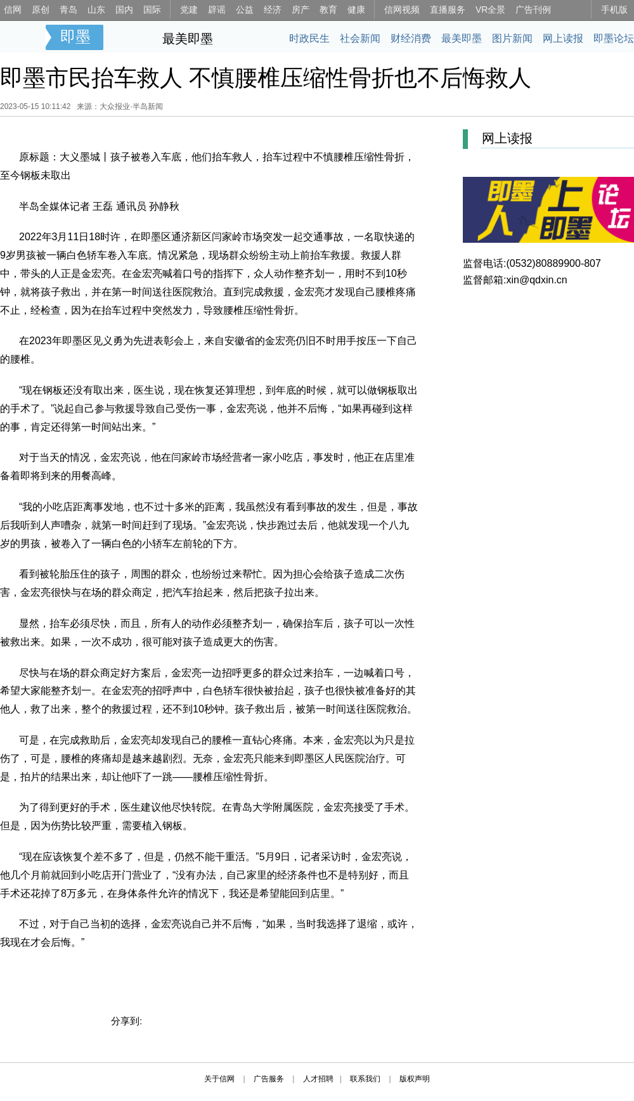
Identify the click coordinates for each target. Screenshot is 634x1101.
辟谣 (217, 9)
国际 (152, 9)
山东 (96, 9)
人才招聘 (318, 1078)
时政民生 (309, 38)
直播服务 (447, 9)
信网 (13, 9)
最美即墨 (187, 39)
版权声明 (414, 1078)
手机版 (614, 9)
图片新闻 (512, 38)
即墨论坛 (613, 38)
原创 (40, 9)
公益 (245, 9)
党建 (189, 9)
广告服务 (269, 1078)
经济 (272, 9)
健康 (356, 9)
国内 (124, 9)
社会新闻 (360, 38)
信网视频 (402, 9)
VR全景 (490, 9)
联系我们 (365, 1078)
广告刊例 (533, 9)
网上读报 (563, 38)
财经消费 (411, 38)
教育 (328, 9)
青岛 (68, 9)
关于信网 (219, 1078)
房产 (300, 9)
